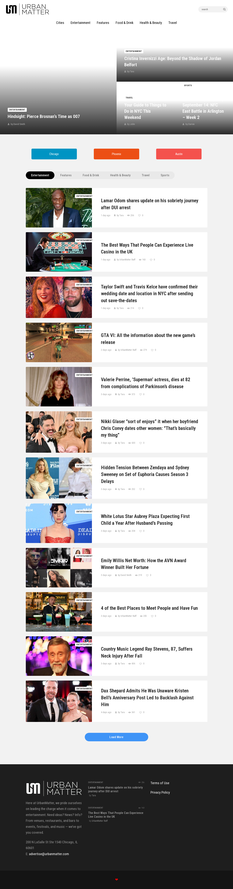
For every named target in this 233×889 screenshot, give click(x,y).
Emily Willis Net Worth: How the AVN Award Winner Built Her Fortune (143, 564)
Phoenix (116, 154)
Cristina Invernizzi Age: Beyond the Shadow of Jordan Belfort (172, 61)
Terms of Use (159, 783)
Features (66, 175)
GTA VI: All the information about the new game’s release (148, 338)
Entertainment (17, 110)
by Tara (130, 71)
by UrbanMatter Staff (126, 259)
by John (131, 124)
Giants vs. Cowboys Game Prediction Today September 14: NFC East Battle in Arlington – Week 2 (203, 105)
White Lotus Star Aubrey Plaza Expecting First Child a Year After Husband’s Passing (145, 519)
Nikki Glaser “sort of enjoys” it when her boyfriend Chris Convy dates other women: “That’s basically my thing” (149, 428)
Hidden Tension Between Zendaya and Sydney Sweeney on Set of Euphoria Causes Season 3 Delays (145, 474)
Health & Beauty (120, 175)
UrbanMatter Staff (100, 821)
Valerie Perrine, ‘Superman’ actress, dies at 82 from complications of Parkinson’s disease (145, 383)
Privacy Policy (160, 792)
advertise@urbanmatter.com (49, 854)
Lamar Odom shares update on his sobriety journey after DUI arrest (149, 204)
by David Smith (17, 124)
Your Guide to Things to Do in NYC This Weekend (145, 111)
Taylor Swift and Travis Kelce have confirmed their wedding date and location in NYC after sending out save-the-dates (149, 293)
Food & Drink (91, 175)
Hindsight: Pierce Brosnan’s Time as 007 (44, 116)
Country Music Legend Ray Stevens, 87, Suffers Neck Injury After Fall (147, 652)
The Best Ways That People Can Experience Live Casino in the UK (147, 248)
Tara (94, 795)
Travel (129, 98)
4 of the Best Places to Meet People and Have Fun (149, 608)
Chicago (54, 154)
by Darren (190, 124)
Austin (179, 154)
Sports (188, 85)
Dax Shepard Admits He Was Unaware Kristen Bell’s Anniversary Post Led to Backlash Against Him (147, 697)
